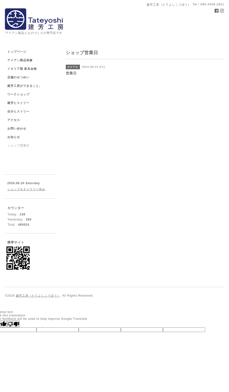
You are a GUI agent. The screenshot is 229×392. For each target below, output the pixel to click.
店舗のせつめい (18, 77)
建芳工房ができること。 (24, 86)
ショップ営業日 (18, 145)
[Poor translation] (13, 324)
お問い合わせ (16, 128)
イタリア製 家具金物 (22, 68)
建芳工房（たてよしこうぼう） (38, 295)
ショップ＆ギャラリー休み (26, 189)
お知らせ (13, 137)
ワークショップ (18, 94)
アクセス (13, 120)
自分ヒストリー (18, 111)
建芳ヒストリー (18, 103)
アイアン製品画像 (20, 60)
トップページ (16, 51)
